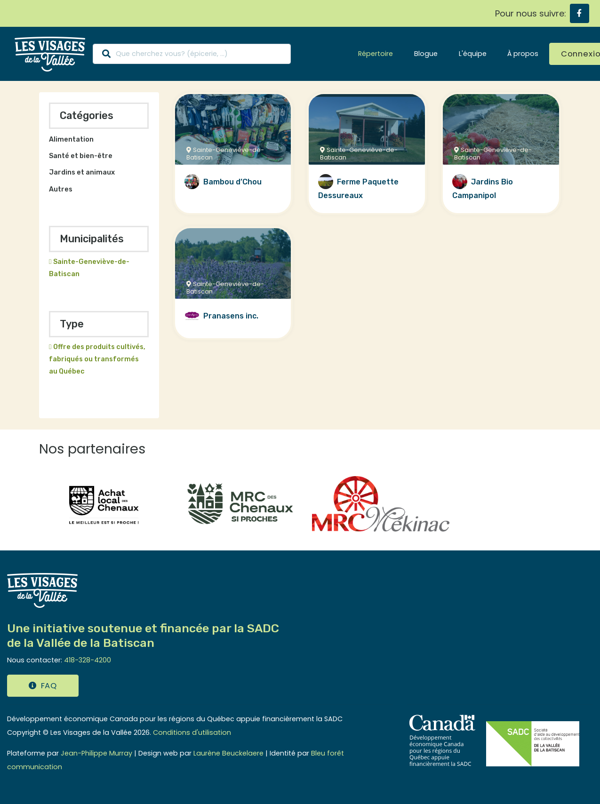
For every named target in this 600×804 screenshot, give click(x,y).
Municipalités (92, 239)
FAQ (43, 685)
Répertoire (375, 53)
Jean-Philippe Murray (96, 753)
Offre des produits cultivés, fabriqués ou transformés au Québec (97, 359)
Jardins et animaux (82, 172)
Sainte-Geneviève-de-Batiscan (89, 268)
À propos (522, 53)
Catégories (86, 115)
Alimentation (71, 139)
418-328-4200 (87, 660)
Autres (60, 189)
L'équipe (473, 53)
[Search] (192, 54)
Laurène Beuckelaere (228, 753)
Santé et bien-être (80, 156)
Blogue (426, 53)
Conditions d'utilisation (192, 732)
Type (72, 324)
